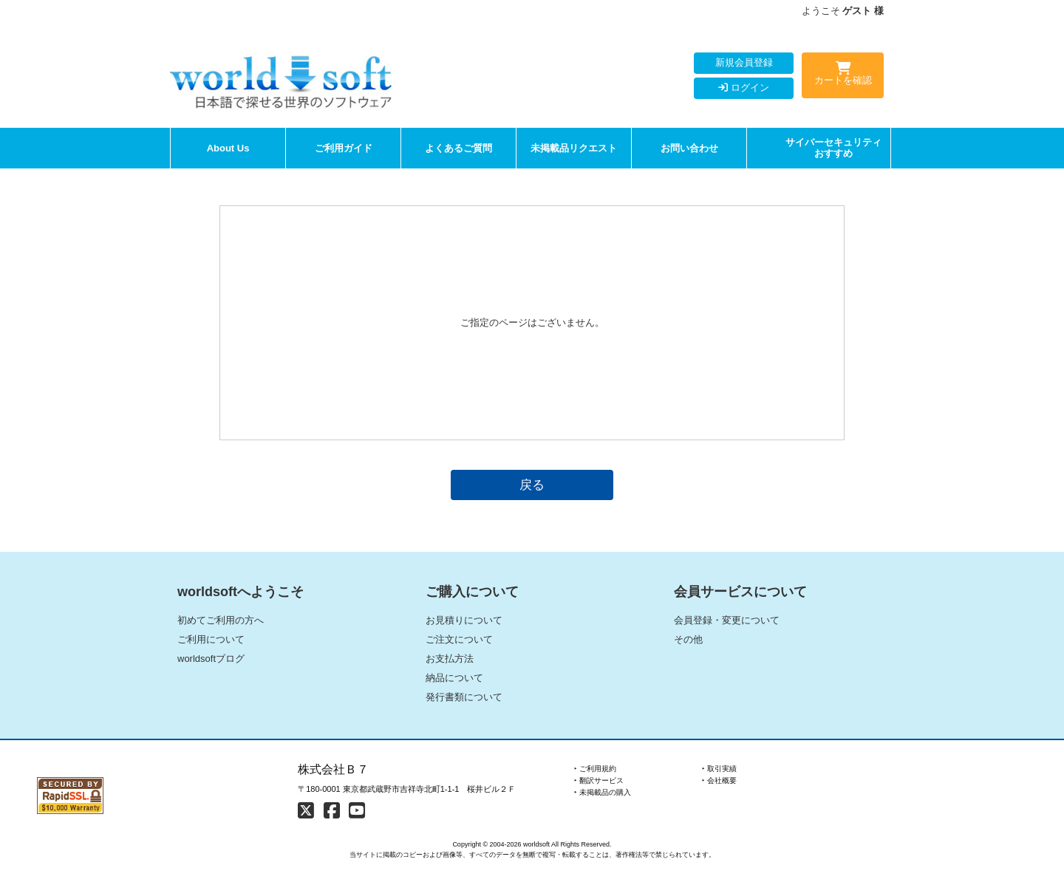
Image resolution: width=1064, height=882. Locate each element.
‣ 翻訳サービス (599, 780)
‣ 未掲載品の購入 (602, 792)
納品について (454, 677)
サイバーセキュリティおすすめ (833, 148)
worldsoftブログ (211, 658)
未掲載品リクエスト (574, 148)
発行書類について (464, 696)
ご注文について (459, 639)
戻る (532, 484)
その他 (688, 639)
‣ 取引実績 (719, 769)
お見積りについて (464, 620)
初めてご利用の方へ (220, 620)
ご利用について (211, 639)
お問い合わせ (689, 148)
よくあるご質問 (458, 148)
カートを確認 (843, 76)
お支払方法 (450, 658)
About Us (228, 148)
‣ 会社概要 (719, 780)
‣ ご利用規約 (595, 769)
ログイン (743, 87)
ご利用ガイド (343, 148)
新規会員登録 (744, 62)
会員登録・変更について (727, 620)
